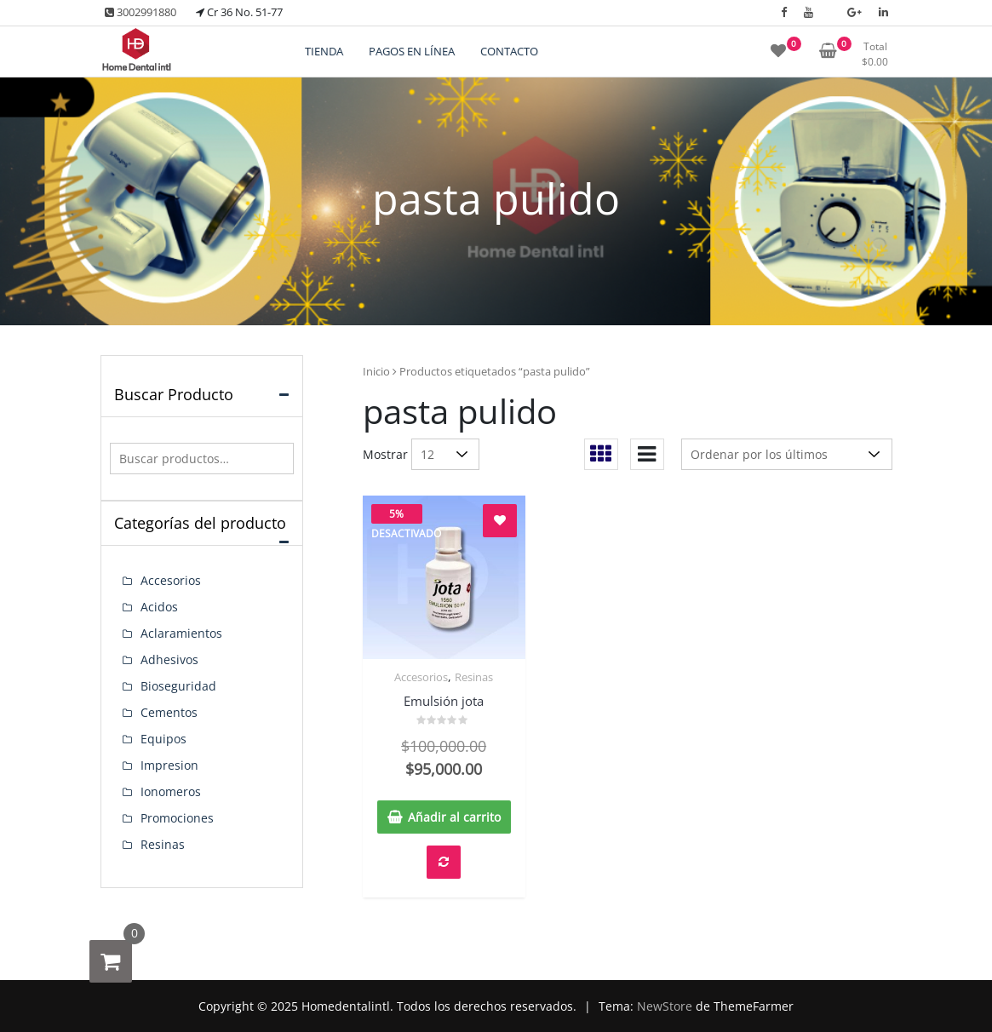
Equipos (163, 739)
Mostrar (385, 454)
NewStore (664, 1006)
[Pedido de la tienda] (786, 454)
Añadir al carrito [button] (454, 817)
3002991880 (140, 12)
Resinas (474, 677)
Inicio (376, 371)
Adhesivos (169, 659)
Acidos (159, 607)
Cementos (169, 712)
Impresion (169, 765)
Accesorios (421, 677)
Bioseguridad (178, 686)
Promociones (177, 818)
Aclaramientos (181, 633)
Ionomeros (170, 791)
